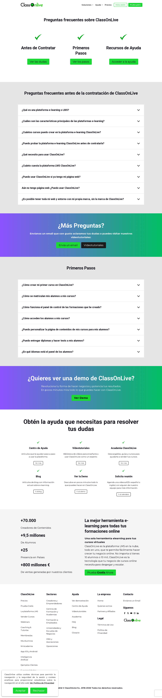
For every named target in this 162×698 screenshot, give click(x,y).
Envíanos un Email (131, 601)
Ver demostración (80, 601)
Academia (76, 617)
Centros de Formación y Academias (52, 612)
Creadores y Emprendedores (54, 602)
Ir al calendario (123, 494)
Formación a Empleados (52, 621)
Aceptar (21, 690)
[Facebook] (124, 613)
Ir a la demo (80, 492)
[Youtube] (131, 613)
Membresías (26, 635)
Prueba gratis (135, 5)
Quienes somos (104, 606)
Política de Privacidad (102, 631)
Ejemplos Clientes (29, 665)
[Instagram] (134, 613)
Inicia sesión (120, 5)
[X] (128, 613)
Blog (74, 627)
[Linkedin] (137, 613)
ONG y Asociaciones (52, 640)
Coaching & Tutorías (26, 628)
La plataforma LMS (29, 611)
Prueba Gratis (27, 606)
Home (100, 601)
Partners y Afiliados (106, 611)
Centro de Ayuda (80, 606)
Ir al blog (38, 492)
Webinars (25, 622)
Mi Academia (27, 646)
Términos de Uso (105, 625)
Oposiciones (52, 646)
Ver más (38, 463)
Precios (24, 601)
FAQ (74, 622)
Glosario (75, 633)
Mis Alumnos (27, 641)
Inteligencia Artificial (26, 658)
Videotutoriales (79, 611)
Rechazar (39, 690)
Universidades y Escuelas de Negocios (53, 631)
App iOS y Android (29, 651)
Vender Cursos (27, 617)
